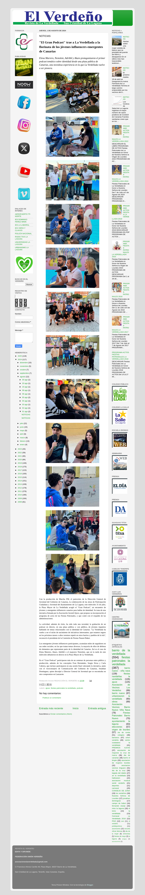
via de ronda (124, 732)
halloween (116, 778)
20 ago (25, 383)
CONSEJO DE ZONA (121, 791)
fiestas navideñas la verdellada (121, 676)
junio (22, 427)
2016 (20, 474)
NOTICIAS (26, 415)
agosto (23, 377)
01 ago (25, 411)
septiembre (24, 373)
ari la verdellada (119, 776)
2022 (20, 453)
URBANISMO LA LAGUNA (21, 248)
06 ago (25, 394)
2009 (20, 498)
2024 (20, 359)
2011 (20, 491)
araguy (124, 839)
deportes (115, 786)
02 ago (25, 408)
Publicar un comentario (52, 698)
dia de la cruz (118, 770)
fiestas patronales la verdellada (63, 688)
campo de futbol (119, 803)
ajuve (47, 688)
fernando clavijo (118, 806)
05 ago (25, 397)
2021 (20, 456)
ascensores (116, 829)
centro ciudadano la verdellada (121, 742)
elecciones (117, 727)
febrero (23, 441)
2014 (20, 481)
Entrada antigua (97, 708)
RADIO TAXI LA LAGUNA (21, 238)
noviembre (24, 366)
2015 (20, 477)
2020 (20, 460)
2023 (20, 449)
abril (22, 434)
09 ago (25, 390)
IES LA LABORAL (22, 225)
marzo (22, 438)
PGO (114, 821)
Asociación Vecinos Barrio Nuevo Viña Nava (121, 707)
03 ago (25, 404)
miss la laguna (118, 808)
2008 (20, 502)
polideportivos (117, 826)
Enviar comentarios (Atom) (61, 714)
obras (114, 701)
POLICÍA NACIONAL (23, 234)
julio (22, 423)
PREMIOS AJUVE (121, 748)
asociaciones (116, 841)
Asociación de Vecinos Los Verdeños (121, 687)
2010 (20, 495)
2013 (20, 484)
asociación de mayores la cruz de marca (121, 752)
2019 (20, 463)
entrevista (126, 834)
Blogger (90, 885)
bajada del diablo (119, 773)
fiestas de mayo (120, 836)
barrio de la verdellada (121, 652)
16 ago (25, 387)
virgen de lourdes (121, 729)
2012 (20, 488)
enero (22, 445)
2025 (20, 356)
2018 (20, 467)
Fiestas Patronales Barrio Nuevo (121, 715)
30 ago (25, 380)
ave (122, 821)
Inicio (76, 708)
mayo (22, 430)
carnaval (115, 788)
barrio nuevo (118, 693)
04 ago (25, 401)
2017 (20, 470)
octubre (23, 370)
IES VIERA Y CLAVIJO (20, 229)
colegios (121, 735)
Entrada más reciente (51, 708)
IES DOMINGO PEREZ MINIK (21, 220)
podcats (80, 688)
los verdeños (121, 793)
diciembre (24, 363)
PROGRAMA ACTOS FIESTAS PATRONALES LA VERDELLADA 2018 (120, 355)
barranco (115, 738)
